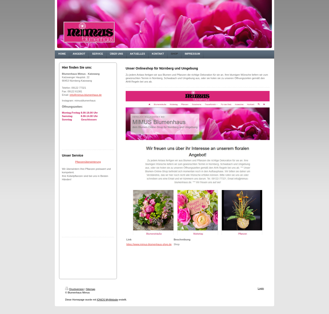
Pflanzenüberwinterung (88, 161)
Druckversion (74, 289)
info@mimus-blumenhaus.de (86, 94)
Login (261, 288)
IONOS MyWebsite (107, 299)
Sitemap (90, 289)
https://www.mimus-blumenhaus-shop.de (149, 244)
